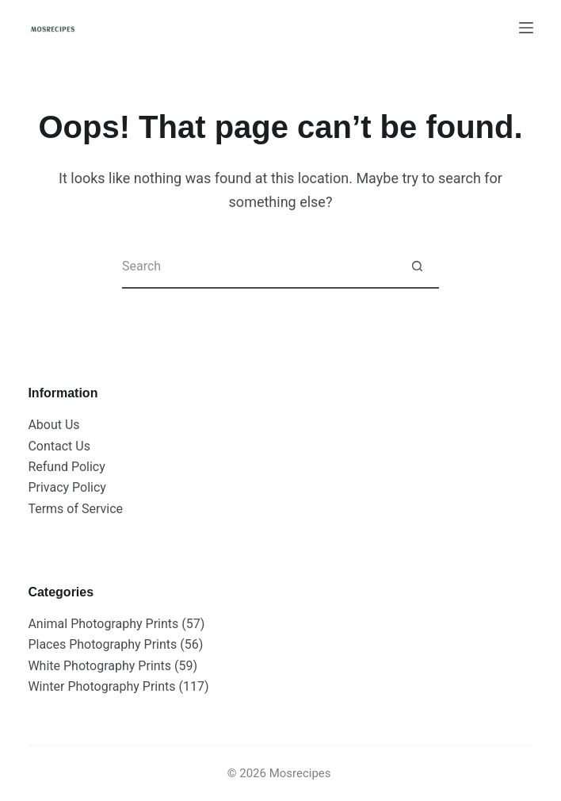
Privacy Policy (67, 487)
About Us (53, 424)
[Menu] (526, 28)
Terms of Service (75, 508)
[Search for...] (258, 267)
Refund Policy (66, 466)
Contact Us (59, 446)
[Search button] (417, 267)
